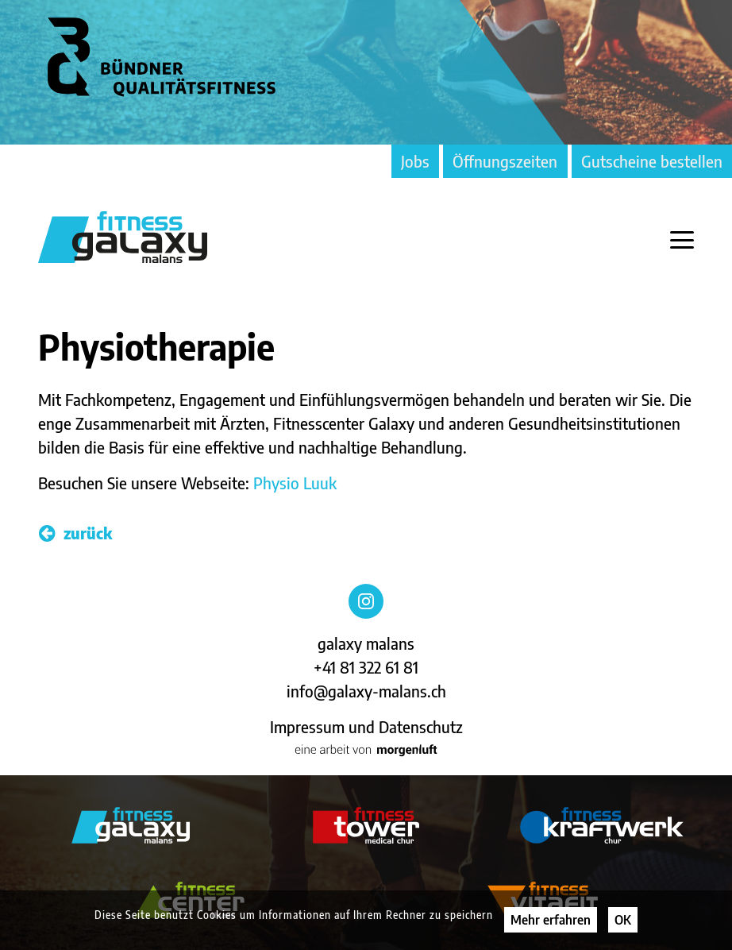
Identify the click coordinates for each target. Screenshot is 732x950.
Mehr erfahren (550, 920)
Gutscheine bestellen (651, 161)
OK (622, 920)
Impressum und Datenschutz (366, 726)
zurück (75, 533)
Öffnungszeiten (505, 161)
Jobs (415, 161)
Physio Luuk (295, 482)
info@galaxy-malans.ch (366, 691)
